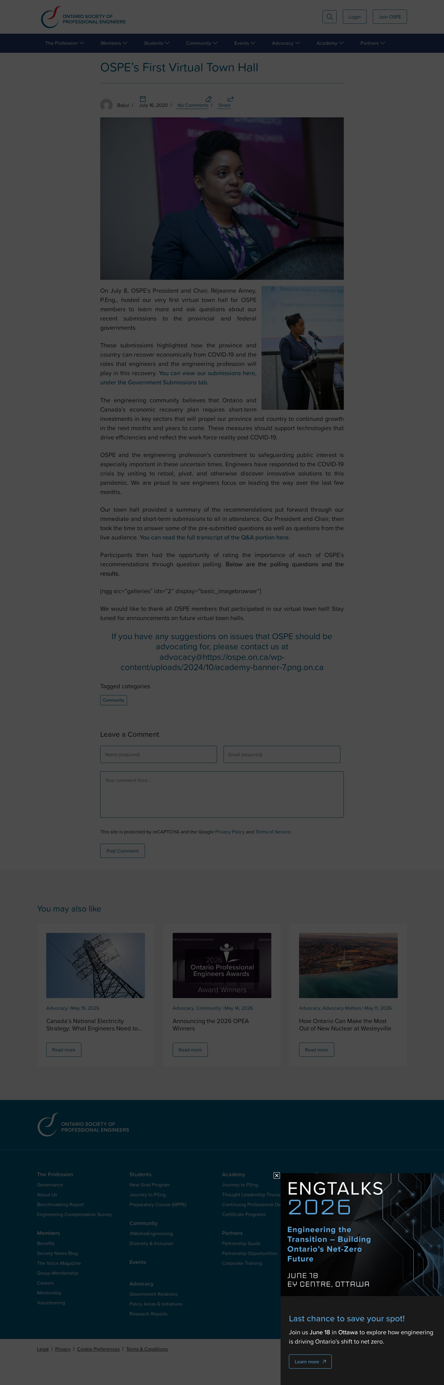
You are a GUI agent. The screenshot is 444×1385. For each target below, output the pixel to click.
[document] (222, 692)
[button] (290, 1175)
